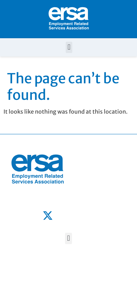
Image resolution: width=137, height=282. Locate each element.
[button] (69, 47)
